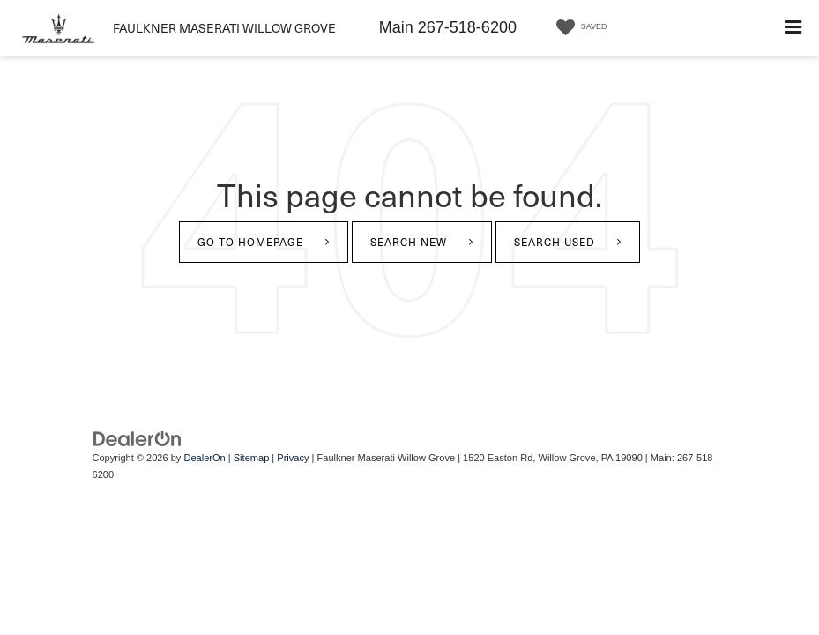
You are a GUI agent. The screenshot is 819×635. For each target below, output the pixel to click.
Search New (408, 242)
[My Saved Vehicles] (578, 27)
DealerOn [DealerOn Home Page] (204, 457)
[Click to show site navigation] (793, 28)
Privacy (293, 457)
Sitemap (252, 457)
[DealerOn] (137, 437)
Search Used (554, 242)
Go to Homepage (250, 242)
